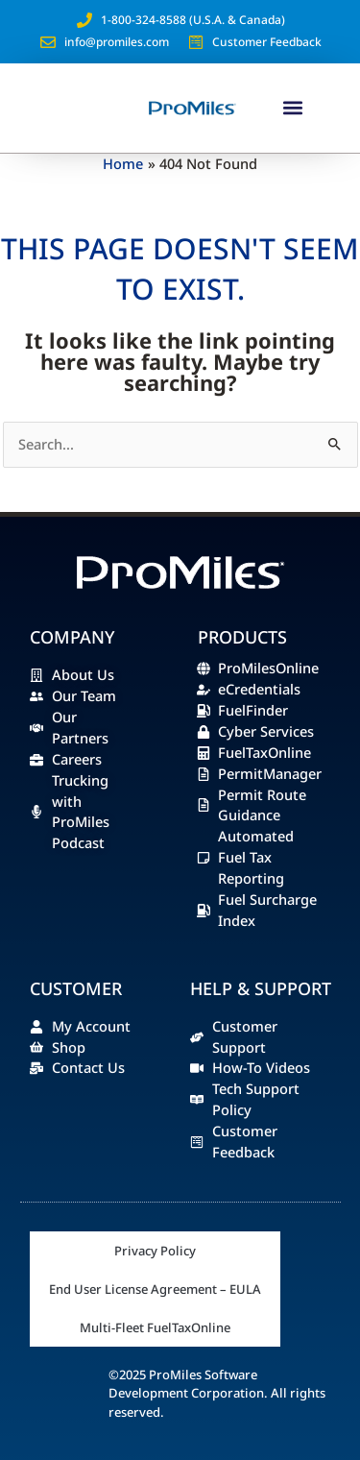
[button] (293, 108)
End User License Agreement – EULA (155, 1289)
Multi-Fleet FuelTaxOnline (155, 1327)
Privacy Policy (155, 1250)
